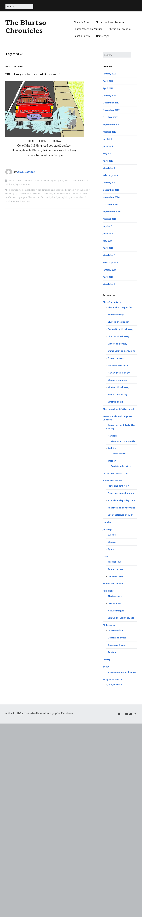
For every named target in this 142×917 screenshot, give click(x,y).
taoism (80, 197)
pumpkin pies (65, 197)
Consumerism (115, 630)
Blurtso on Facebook (120, 29)
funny (48, 193)
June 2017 (108, 146)
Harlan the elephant (119, 372)
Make (20, 713)
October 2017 (110, 117)
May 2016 (107, 240)
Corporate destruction (115, 473)
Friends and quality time (121, 500)
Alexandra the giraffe (120, 307)
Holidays (107, 522)
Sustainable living (121, 466)
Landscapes (114, 603)
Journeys (108, 529)
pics (53, 197)
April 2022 (108, 80)
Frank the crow (116, 358)
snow (106, 666)
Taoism (25, 184)
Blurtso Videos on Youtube (88, 29)
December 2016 (111, 189)
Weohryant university (123, 441)
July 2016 (107, 226)
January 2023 (109, 73)
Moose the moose (118, 380)
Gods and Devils (116, 644)
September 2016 (111, 211)
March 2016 (109, 255)
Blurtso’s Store (81, 22)
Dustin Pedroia (119, 453)
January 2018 (109, 95)
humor (33, 197)
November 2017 (111, 109)
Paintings (108, 590)
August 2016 (109, 218)
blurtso (69, 189)
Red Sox (112, 448)
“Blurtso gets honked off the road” (32, 74)
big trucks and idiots (50, 189)
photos (44, 197)
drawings (23, 193)
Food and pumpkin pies (48, 180)
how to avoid (62, 193)
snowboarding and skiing (122, 671)
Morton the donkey (119, 387)
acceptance (16, 189)
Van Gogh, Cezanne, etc (121, 617)
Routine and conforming (121, 507)
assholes (30, 189)
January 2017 (109, 182)
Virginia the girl (116, 401)
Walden (112, 460)
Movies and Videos (113, 583)
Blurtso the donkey (20, 180)
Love (105, 556)
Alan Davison (26, 172)
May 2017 (107, 153)
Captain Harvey (82, 35)
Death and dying (117, 637)
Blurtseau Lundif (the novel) (118, 409)
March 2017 (109, 168)
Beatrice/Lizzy (116, 314)
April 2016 (108, 247)
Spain (111, 549)
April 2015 (108, 276)
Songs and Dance (112, 679)
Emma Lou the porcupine (121, 350)
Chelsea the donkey (119, 336)
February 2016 (110, 262)
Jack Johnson (115, 684)
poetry (106, 659)
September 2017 (111, 124)
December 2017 (111, 102)
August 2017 (109, 131)
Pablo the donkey (117, 394)
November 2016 (111, 197)
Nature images (116, 610)
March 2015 (109, 284)
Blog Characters (112, 302)
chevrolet (82, 189)
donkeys (10, 193)
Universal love (115, 576)
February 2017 (110, 175)
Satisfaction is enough (120, 514)
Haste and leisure (75, 180)
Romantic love (115, 569)
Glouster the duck (118, 365)
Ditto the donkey (117, 343)
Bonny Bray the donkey (121, 329)
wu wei (26, 201)
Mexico (112, 541)
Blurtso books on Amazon (110, 22)
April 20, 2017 (14, 66)
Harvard (112, 435)
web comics (12, 201)
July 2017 (107, 138)
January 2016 (109, 269)
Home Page (102, 35)
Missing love (114, 561)
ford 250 (36, 193)
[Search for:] (19, 6)
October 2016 (110, 204)
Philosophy (12, 184)
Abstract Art (115, 596)
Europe (112, 534)
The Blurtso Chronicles (25, 26)
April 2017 (108, 160)
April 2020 (108, 88)
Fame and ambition (118, 485)
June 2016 (108, 233)
